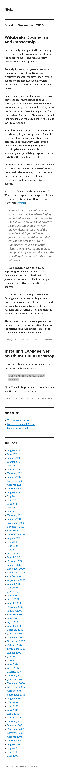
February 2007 (15, 675)
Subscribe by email (17, 428)
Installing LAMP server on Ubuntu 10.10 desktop (29, 353)
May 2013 (12, 454)
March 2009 (14, 603)
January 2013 (14, 458)
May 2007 (12, 664)
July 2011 (11, 496)
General (34, 340)
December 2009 (16, 568)
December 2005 (16, 729)
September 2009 (16, 580)
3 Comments (47, 398)
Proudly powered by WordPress (25, 767)
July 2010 (12, 542)
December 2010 (15, 523)
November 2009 (16, 572)
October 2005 (14, 736)
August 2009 (14, 584)
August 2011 (13, 492)
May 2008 (12, 618)
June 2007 (12, 660)
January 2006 (14, 725)
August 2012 (13, 462)
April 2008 (13, 622)
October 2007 (14, 645)
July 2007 (12, 656)
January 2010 (14, 565)
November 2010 (15, 526)
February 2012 (14, 473)
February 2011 (14, 515)
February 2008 (15, 629)
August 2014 (13, 450)
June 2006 (12, 706)
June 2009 (12, 591)
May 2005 (12, 755)
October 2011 (14, 484)
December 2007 (16, 637)
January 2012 (14, 477)
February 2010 (15, 561)
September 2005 (16, 740)
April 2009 (13, 599)
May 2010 (12, 549)
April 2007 (13, 668)
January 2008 (14, 633)
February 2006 (15, 721)
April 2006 (13, 713)
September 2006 (16, 694)
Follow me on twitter (18, 420)
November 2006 (16, 687)
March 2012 (13, 469)
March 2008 (14, 626)
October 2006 (14, 691)
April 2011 (12, 507)
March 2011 (13, 511)
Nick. (9, 9)
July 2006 (12, 702)
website (21, 202)
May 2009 (12, 595)
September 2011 (15, 488)
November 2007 (16, 641)
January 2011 (14, 519)
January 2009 (14, 610)
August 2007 (14, 652)
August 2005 (14, 744)
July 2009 (12, 587)
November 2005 (16, 733)
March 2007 (14, 671)
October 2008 (14, 614)
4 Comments (46, 340)
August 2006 (14, 698)
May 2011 (12, 503)
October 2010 (14, 530)
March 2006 (14, 717)
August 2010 (14, 538)
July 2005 (12, 748)
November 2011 (15, 481)
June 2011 (12, 500)
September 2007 (16, 649)
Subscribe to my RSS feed (21, 424)
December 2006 (16, 683)
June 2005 (12, 752)
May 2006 (12, 710)
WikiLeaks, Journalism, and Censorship (28, 39)
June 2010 (12, 545)
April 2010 (13, 553)
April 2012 (12, 465)
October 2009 (14, 576)
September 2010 (16, 534)
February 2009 (15, 607)
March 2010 (13, 557)
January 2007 (14, 679)
